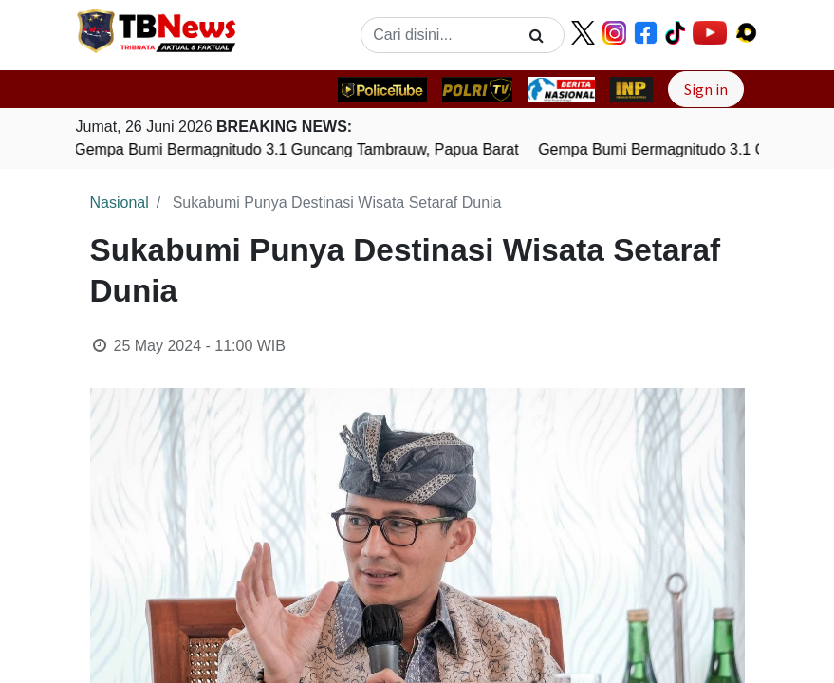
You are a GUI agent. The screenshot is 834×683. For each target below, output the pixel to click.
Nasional (119, 202)
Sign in (706, 89)
